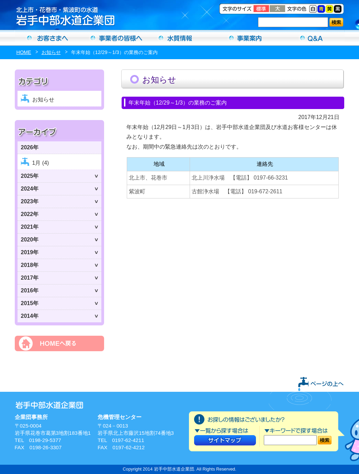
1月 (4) (40, 163)
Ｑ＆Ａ (312, 38)
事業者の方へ (114, 38)
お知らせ (51, 52)
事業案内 (246, 38)
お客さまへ (48, 38)
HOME (23, 52)
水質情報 (180, 38)
